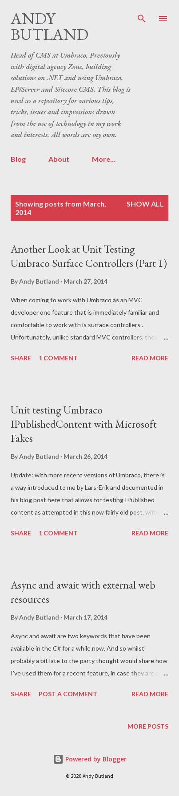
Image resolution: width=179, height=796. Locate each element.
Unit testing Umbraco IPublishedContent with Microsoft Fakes (84, 424)
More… (103, 159)
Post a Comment (68, 694)
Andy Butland (49, 26)
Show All (145, 203)
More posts (147, 726)
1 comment (58, 358)
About (58, 159)
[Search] (141, 16)
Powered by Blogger (90, 759)
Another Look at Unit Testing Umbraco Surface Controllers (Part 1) (89, 256)
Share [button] (21, 358)
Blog (18, 159)
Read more (149, 358)
